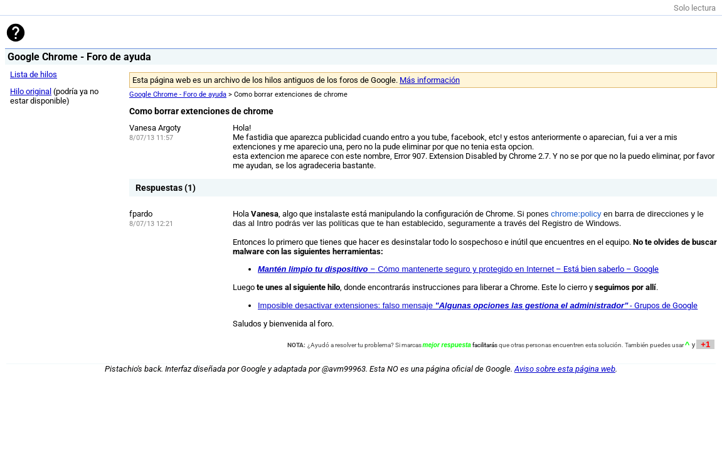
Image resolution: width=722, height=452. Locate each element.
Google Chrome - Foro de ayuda (177, 94)
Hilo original (30, 91)
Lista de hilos (33, 74)
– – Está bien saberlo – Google (458, 269)
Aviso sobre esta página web (564, 369)
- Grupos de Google (478, 305)
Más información (430, 80)
